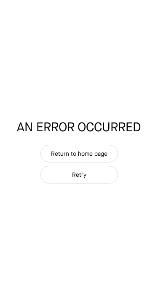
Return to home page (79, 153)
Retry (79, 174)
